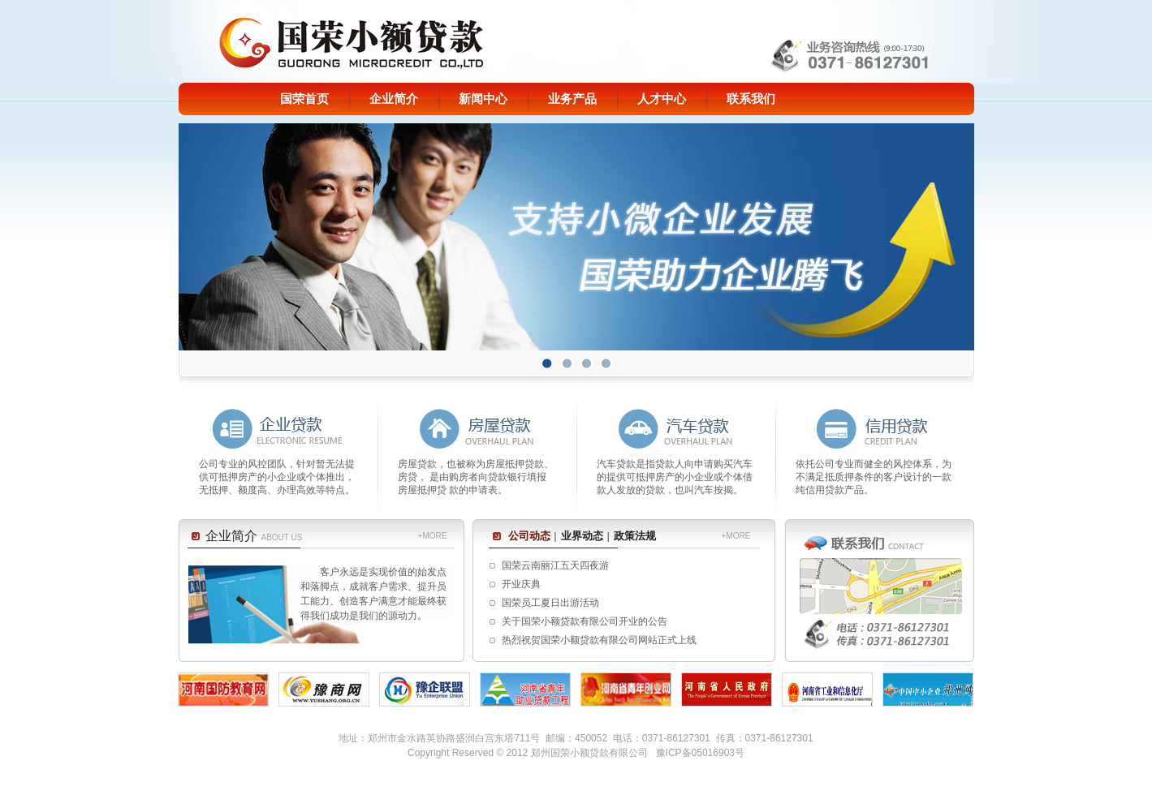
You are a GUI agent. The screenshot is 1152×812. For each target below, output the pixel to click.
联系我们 (751, 98)
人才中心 (661, 98)
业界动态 (582, 536)
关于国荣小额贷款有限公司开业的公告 (584, 621)
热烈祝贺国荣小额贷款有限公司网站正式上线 (599, 640)
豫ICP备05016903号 (700, 752)
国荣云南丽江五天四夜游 (555, 565)
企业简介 (393, 98)
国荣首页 (304, 98)
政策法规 (635, 536)
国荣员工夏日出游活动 (550, 602)
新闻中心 (483, 98)
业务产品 (572, 98)
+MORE (432, 535)
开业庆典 (521, 584)
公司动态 (529, 536)
